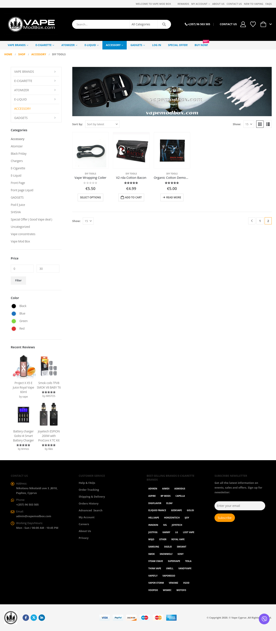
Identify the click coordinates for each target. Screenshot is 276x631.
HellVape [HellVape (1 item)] (153, 517)
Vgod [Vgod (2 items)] (186, 582)
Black (14, 306)
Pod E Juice (18, 205)
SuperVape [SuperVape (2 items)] (174, 561)
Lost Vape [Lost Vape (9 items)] (188, 532)
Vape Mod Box (20, 241)
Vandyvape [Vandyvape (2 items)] (184, 568)
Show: (237, 124)
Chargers (17, 161)
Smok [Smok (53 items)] (151, 553)
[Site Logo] (31, 24)
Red (14, 329)
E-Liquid (90, 45)
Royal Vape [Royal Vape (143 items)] (178, 539)
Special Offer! (178, 45)
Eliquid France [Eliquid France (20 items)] (157, 510)
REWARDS (183, 3)
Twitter (34, 617)
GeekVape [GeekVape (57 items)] (176, 510)
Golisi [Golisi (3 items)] (190, 510)
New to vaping (253, 3)
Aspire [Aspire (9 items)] (152, 495)
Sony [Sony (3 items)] (180, 553)
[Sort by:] (102, 124)
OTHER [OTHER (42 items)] (163, 539)
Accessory (113, 45)
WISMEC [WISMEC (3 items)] (167, 590)
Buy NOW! (202, 44)
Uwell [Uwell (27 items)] (169, 568)
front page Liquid (22, 190)
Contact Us (234, 3)
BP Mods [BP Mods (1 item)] (166, 495)
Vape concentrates (23, 234)
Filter (18, 280)
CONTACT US (228, 24)
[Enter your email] (239, 505)
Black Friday (18, 153)
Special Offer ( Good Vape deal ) (31, 219)
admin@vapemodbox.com (33, 516)
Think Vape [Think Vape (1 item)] (154, 568)
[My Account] (243, 24)
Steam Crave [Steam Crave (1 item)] (155, 561)
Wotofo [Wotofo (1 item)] (181, 590)
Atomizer (68, 45)
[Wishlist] (253, 24)
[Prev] (251, 220)
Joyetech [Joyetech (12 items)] (177, 524)
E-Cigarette (43, 45)
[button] (260, 124)
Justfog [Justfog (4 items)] (153, 532)
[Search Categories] (143, 24)
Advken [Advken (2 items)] (152, 488)
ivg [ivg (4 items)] (165, 524)
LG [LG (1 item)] (176, 532)
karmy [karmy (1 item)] (166, 532)
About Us (218, 3)
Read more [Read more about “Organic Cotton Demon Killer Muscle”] (173, 197)
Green (14, 321)
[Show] (248, 124)
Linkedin (42, 617)
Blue (14, 314)
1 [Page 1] (260, 221)
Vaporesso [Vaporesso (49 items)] (168, 575)
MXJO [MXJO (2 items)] (151, 539)
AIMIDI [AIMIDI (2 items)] (166, 488)
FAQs (268, 3)
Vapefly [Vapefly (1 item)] (153, 575)
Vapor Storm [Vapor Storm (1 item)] (156, 582)
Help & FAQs (87, 483)
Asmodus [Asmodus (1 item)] (179, 488)
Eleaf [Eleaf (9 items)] (169, 503)
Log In (156, 45)
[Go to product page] (90, 150)
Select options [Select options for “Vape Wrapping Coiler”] (90, 197)
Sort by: (77, 124)
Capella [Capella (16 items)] (180, 495)
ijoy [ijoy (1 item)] (187, 517)
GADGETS (136, 45)
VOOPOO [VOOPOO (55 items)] (153, 590)
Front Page (18, 183)
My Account (199, 3)
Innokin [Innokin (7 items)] (153, 524)
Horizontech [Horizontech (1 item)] (172, 517)
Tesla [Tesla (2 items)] (188, 561)
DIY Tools (90, 173)
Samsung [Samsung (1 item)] (153, 546)
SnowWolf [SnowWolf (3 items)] (166, 553)
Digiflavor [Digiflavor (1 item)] (154, 503)
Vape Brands (17, 45)
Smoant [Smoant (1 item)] (181, 546)
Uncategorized (20, 227)
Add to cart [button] (133, 197)
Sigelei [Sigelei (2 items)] (168, 546)
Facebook (26, 617)
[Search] (164, 24)
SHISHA (16, 212)
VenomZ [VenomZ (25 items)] (173, 582)
